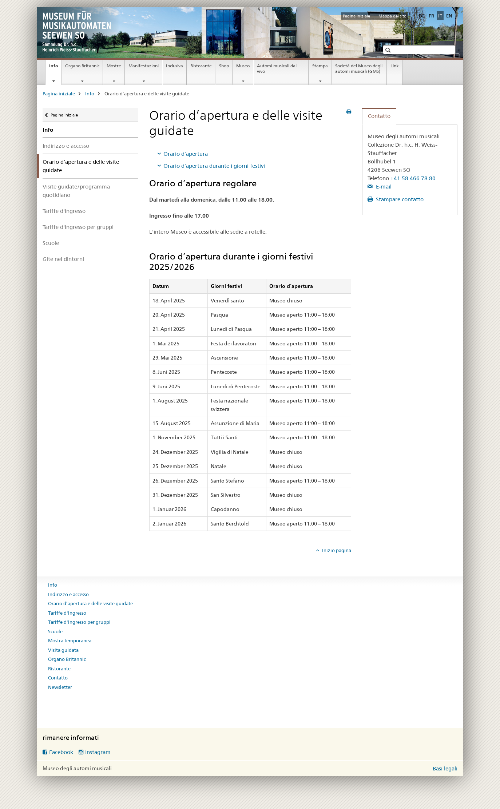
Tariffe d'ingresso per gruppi (78, 226)
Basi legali (445, 768)
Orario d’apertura (185, 153)
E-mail (383, 186)
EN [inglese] (449, 16)
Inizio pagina (336, 550)
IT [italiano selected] (440, 16)
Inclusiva (174, 65)
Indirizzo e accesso (66, 145)
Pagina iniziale (356, 16)
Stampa (320, 65)
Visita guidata (63, 650)
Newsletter (60, 687)
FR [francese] (431, 16)
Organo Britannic (82, 65)
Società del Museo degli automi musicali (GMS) (358, 68)
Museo (243, 65)
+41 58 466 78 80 (413, 178)
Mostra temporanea (69, 640)
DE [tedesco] (422, 16)
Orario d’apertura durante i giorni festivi (214, 165)
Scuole (51, 242)
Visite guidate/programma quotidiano (76, 190)
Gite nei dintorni (63, 258)
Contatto (58, 678)
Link (394, 65)
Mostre (114, 65)
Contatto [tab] (379, 115)
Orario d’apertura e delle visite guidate (90, 603)
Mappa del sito (392, 16)
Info (55, 68)
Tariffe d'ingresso (64, 210)
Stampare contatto (399, 199)
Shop (224, 65)
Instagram (98, 752)
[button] (389, 50)
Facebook (61, 752)
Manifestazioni (143, 65)
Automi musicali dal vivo (277, 68)
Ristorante (201, 65)
